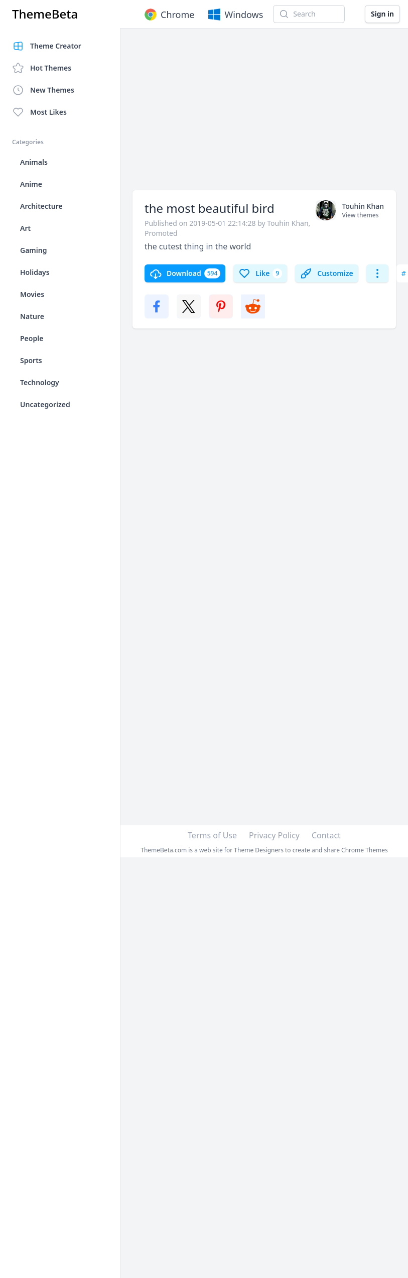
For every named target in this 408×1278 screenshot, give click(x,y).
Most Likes (39, 112)
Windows (234, 15)
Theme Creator (46, 46)
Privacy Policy (274, 835)
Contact (326, 835)
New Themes (43, 90)
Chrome (168, 15)
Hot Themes (41, 68)
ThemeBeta (45, 14)
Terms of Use (212, 835)
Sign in (382, 14)
